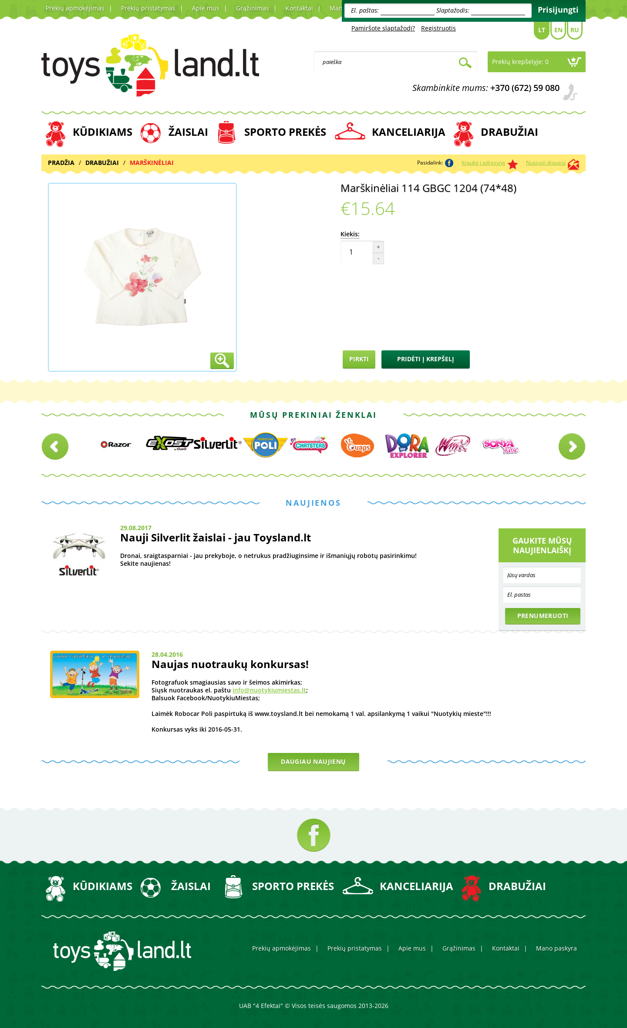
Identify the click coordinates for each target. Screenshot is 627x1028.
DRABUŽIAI (509, 131)
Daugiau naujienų (313, 761)
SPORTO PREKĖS (285, 131)
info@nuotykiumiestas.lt (269, 690)
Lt (541, 30)
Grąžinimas (252, 8)
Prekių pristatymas (148, 8)
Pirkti (359, 359)
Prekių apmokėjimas (75, 8)
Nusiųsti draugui (546, 162)
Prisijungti (558, 9)
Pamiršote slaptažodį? (383, 28)
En (558, 30)
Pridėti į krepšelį (425, 359)
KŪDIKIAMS (102, 131)
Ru (574, 30)
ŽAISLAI (188, 131)
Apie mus (205, 8)
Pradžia (61, 162)
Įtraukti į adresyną (483, 162)
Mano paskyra (556, 948)
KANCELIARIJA (408, 131)
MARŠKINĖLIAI (152, 162)
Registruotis (438, 28)
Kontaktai (299, 8)
